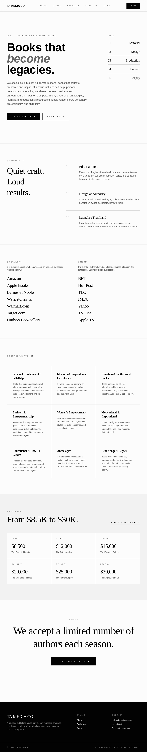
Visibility (91, 6)
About (79, 720)
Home (43, 6)
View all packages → (125, 523)
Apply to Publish (23, 117)
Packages (73, 6)
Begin (133, 6)
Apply (107, 6)
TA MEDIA (16, 5)
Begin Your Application (73, 661)
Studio (57, 6)
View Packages (55, 116)
